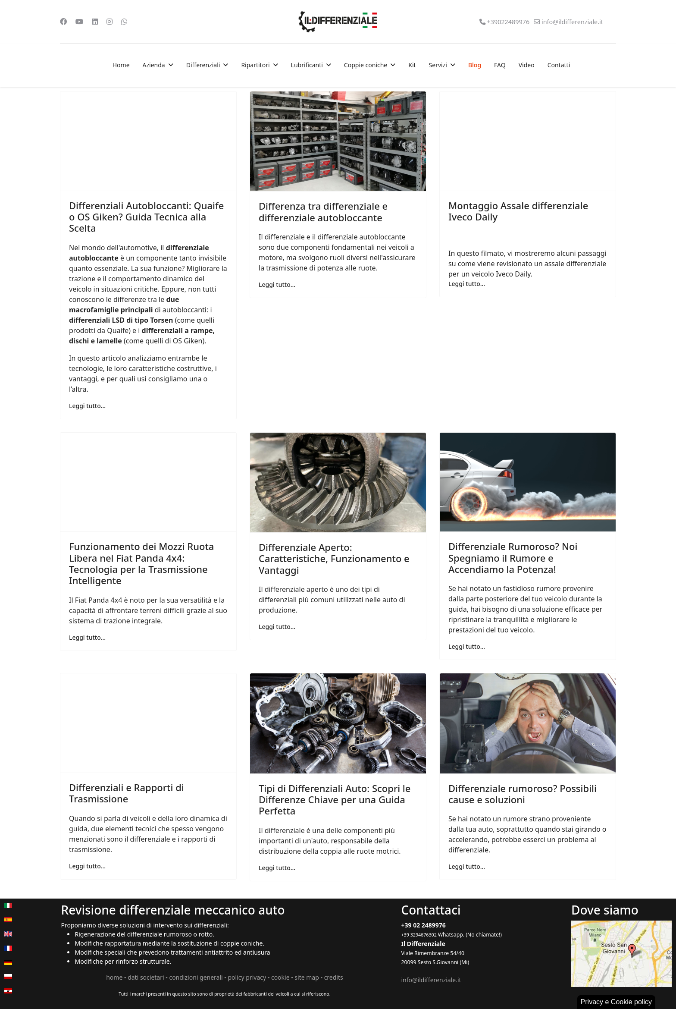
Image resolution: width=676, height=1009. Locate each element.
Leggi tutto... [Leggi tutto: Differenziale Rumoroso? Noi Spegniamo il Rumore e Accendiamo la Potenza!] (466, 646)
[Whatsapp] (124, 21)
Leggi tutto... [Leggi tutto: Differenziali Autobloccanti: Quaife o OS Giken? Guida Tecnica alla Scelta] (87, 406)
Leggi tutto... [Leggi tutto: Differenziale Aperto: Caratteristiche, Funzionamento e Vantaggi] (277, 626)
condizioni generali (195, 977)
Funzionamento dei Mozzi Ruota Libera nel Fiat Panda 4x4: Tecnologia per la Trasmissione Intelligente (141, 563)
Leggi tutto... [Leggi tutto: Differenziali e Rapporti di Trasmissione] (87, 866)
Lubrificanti (307, 65)
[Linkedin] (95, 21)
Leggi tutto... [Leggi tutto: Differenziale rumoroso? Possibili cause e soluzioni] (466, 866)
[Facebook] (63, 21)
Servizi (438, 65)
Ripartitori (255, 65)
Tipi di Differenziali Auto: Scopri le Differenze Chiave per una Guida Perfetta (334, 799)
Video (527, 65)
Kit (412, 65)
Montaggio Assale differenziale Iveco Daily (518, 211)
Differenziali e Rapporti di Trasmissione (126, 793)
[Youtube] (79, 21)
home (114, 977)
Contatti (559, 65)
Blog (474, 65)
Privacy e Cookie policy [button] (616, 1002)
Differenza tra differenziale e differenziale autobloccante (323, 211)
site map (306, 977)
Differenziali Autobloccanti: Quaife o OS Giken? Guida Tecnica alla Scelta (146, 217)
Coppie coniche (365, 65)
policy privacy (247, 977)
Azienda (154, 65)
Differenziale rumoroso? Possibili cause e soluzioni (522, 794)
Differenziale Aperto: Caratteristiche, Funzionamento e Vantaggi (334, 558)
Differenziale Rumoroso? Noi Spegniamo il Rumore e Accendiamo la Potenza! (512, 557)
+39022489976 (508, 22)
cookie (280, 977)
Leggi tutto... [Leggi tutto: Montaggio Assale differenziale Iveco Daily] (466, 284)
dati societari (146, 977)
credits (333, 977)
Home (121, 65)
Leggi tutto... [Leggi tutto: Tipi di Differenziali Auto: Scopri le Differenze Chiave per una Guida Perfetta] (277, 868)
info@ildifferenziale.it (572, 22)
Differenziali (203, 65)
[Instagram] (109, 21)
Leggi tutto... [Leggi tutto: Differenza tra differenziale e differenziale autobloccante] (277, 284)
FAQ (500, 65)
